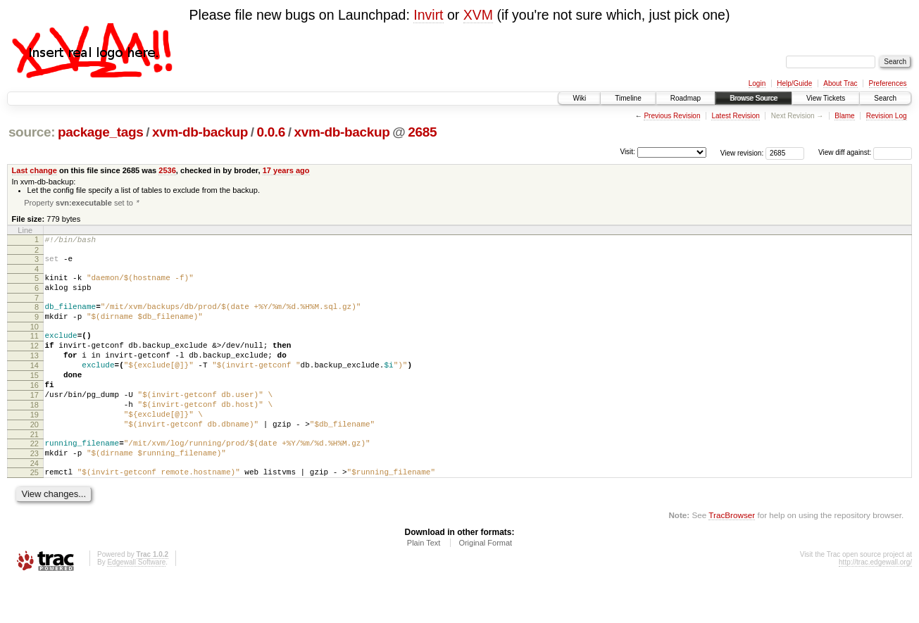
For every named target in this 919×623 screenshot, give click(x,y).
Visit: (627, 152)
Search (885, 98)
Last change (34, 170)
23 (34, 490)
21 (34, 469)
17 (34, 421)
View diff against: (865, 152)
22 (34, 478)
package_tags (101, 132)
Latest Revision (735, 116)
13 (34, 374)
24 (34, 502)
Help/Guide (794, 83)
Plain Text (424, 584)
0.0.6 (270, 132)
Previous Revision (672, 116)
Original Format (485, 584)
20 (34, 457)
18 (34, 433)
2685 (422, 132)
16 (34, 409)
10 (34, 340)
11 (34, 350)
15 (34, 398)
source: (31, 132)
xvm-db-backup (200, 132)
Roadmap (685, 98)
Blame (844, 116)
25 (34, 512)
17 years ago (286, 170)
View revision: (742, 152)
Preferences (888, 83)
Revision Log (886, 116)
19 (34, 445)
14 (34, 386)
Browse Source (753, 98)
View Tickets (825, 98)
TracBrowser (731, 556)
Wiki (579, 98)
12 (34, 362)
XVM (478, 15)
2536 (167, 170)
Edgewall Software (136, 604)
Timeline (628, 98)
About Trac (840, 83)
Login (757, 83)
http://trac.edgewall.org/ (875, 604)
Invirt (428, 15)
